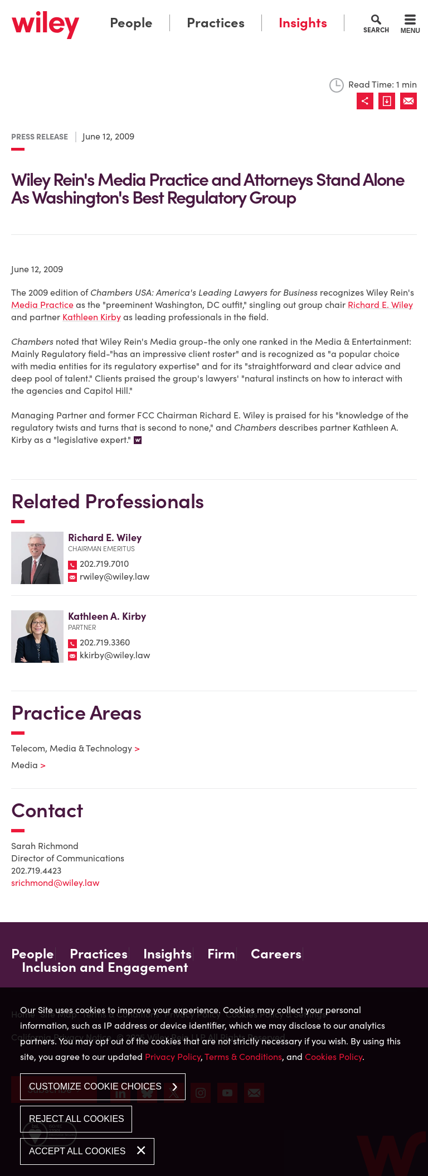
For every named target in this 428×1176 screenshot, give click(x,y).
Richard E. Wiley (380, 304)
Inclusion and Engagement (105, 967)
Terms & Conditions (243, 1056)
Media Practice (42, 304)
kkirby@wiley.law (115, 655)
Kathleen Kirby (91, 316)
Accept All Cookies (77, 1151)
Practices (216, 22)
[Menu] (410, 26)
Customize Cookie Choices (95, 1086)
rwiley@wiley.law (114, 576)
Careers (276, 954)
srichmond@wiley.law (55, 882)
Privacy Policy (173, 1056)
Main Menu (182, 11)
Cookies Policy (333, 1056)
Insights (303, 22)
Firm (221, 954)
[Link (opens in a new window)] (389, 101)
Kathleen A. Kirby (107, 616)
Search (376, 29)
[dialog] (214, 1081)
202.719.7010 (104, 563)
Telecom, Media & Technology (68, 748)
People (131, 22)
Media (21, 764)
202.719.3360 (105, 642)
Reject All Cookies (76, 1119)
